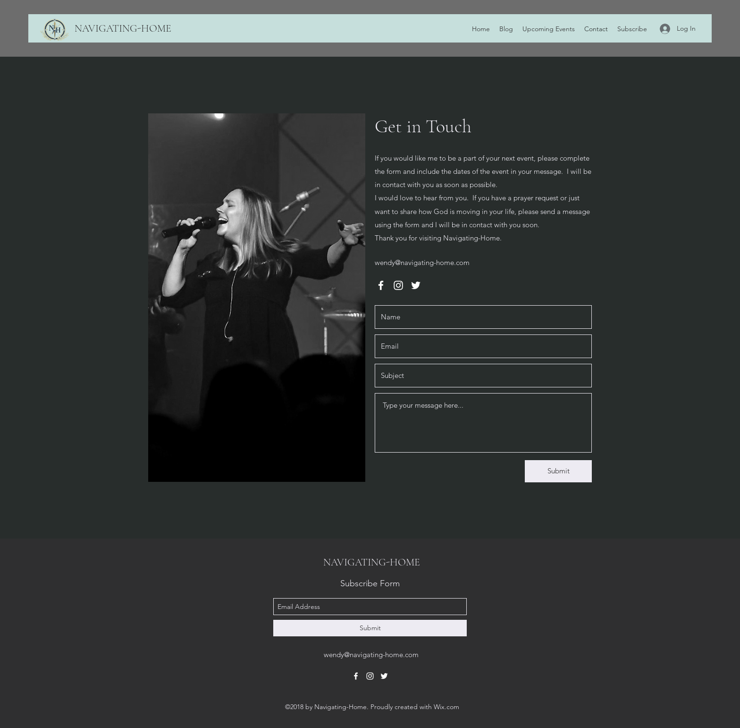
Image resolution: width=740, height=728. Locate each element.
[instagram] (398, 285)
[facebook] (381, 285)
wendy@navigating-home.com (422, 262)
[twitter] (416, 285)
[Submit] (558, 471)
